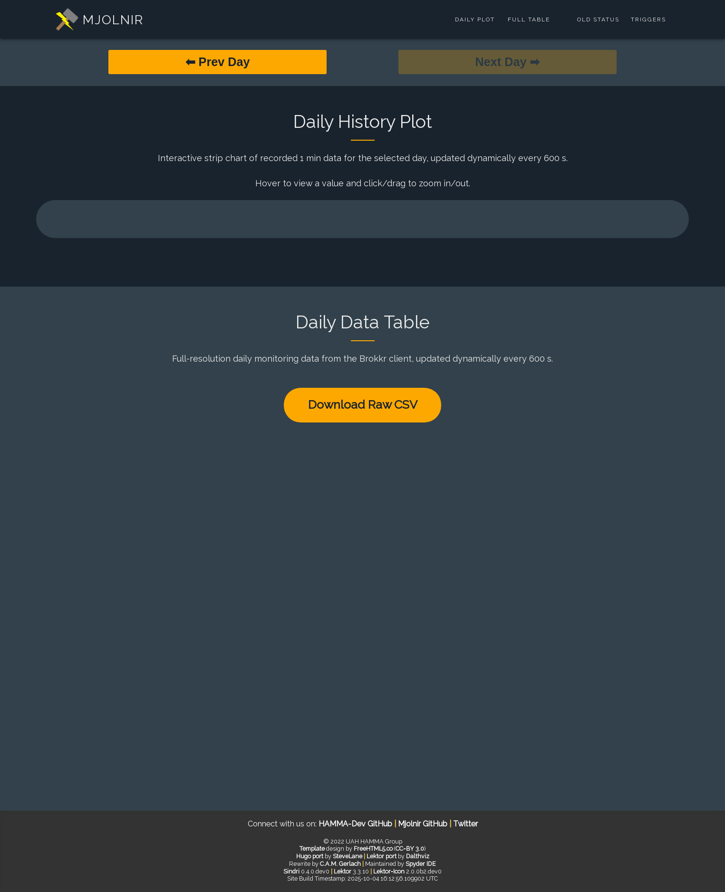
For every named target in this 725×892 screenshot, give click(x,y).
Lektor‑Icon (389, 871)
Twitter (465, 823)
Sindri (291, 871)
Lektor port (381, 856)
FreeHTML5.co (373, 848)
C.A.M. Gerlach (340, 863)
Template (312, 848)
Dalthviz (417, 856)
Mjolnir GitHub (423, 823)
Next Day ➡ (507, 61)
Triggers (648, 19)
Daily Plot (475, 19)
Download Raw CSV (362, 404)
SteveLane (347, 856)
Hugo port (309, 856)
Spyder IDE (421, 863)
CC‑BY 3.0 (410, 848)
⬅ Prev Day (217, 61)
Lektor (342, 871)
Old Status (598, 19)
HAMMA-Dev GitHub (356, 823)
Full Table (529, 19)
